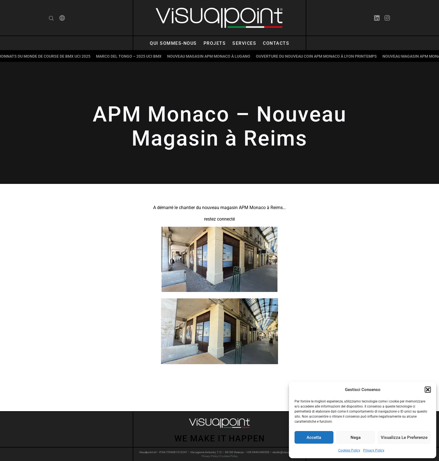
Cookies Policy (349, 450)
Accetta (314, 437)
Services (244, 43)
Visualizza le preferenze (404, 437)
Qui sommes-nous (173, 43)
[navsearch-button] (51, 19)
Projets (215, 43)
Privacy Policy (373, 450)
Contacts (276, 43)
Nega (356, 437)
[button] (428, 389)
